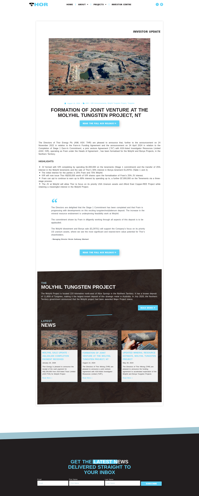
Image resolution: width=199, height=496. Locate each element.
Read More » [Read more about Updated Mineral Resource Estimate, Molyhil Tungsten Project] (128, 378)
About (83, 4)
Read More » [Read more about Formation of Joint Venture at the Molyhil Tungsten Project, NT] (88, 378)
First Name (73, 479)
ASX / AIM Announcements (96, 103)
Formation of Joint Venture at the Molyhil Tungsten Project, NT (97, 356)
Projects (100, 4)
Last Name (109, 479)
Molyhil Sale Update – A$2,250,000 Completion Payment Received (55, 356)
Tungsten (131, 103)
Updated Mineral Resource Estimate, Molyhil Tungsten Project (139, 356)
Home (70, 4)
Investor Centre (121, 4)
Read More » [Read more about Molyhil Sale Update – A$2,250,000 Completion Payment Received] (47, 378)
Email (39, 479)
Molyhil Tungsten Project (116, 103)
